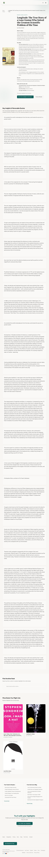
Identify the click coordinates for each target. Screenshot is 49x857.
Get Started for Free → (10, 843)
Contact (30, 837)
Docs (18, 837)
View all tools (6, 801)
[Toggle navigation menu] (45, 2)
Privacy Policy (36, 852)
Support (31, 850)
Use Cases (27, 850)
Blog (21, 837)
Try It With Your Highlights (24, 823)
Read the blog (29, 803)
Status (35, 850)
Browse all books (39, 96)
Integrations (8, 837)
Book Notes (4, 11)
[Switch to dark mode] (43, 3)
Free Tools (26, 837)
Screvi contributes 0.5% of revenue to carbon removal (9, 851)
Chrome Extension (20, 850)
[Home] (4, 2)
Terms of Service (29, 852)
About (4, 837)
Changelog (43, 850)
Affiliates (23, 852)
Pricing (14, 837)
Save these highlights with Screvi (25, 96)
